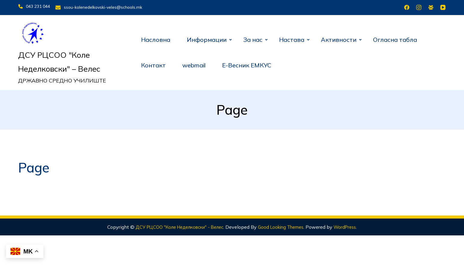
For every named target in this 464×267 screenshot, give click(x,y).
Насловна (155, 37)
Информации (207, 37)
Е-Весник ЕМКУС (246, 63)
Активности (338, 37)
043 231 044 (34, 6)
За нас (252, 37)
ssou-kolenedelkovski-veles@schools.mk (108, 6)
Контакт (153, 63)
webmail (193, 63)
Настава (291, 37)
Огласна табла (395, 37)
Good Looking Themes (285, 225)
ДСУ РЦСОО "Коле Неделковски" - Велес (176, 225)
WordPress (352, 225)
